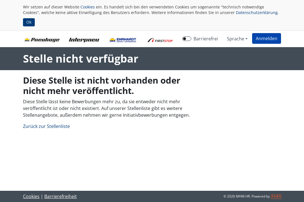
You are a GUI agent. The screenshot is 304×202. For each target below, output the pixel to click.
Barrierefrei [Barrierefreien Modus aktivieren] (206, 39)
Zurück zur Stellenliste (46, 126)
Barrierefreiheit (60, 196)
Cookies (87, 7)
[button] (266, 38)
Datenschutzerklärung (257, 12)
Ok (28, 22)
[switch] (186, 38)
